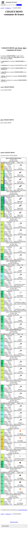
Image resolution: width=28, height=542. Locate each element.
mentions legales (14, 522)
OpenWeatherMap (22, 510)
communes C (8, 8)
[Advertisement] (14, 31)
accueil (2, 8)
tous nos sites (5, 526)
